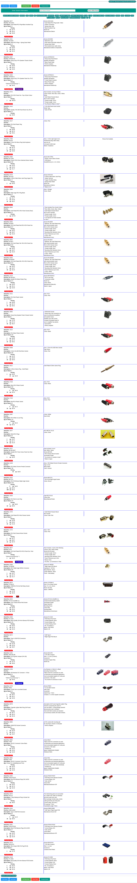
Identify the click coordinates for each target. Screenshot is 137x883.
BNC (35, 15)
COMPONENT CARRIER (65, 15)
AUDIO (27, 15)
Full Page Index (26, 6)
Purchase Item (8, 36)
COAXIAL (57, 15)
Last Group (13, 6)
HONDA (122, 15)
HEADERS (117, 15)
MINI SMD (58, 17)
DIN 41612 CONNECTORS (99, 15)
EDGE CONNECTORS (110, 15)
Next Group (5, 6)
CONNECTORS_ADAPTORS (77, 15)
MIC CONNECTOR (51, 17)
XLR (87, 17)
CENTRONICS (51, 15)
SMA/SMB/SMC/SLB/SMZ (74, 17)
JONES (132, 15)
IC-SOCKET (127, 15)
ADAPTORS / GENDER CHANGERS (11, 15)
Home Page (35, 6)
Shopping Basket (45, 6)
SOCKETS (83, 17)
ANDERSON (22, 15)
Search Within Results (93, 10)
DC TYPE (90, 15)
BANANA (31, 15)
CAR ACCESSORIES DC (41, 15)
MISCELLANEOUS (65, 17)
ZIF (89, 17)
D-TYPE (86, 15)
